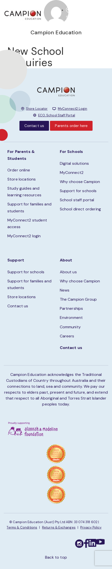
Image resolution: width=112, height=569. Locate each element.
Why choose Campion (80, 181)
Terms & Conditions (22, 527)
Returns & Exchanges (59, 527)
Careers (67, 336)
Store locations (21, 179)
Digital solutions (74, 163)
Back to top (56, 557)
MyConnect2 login (24, 236)
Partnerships (71, 308)
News (65, 290)
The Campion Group (78, 299)
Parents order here (71, 125)
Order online (18, 170)
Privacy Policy (90, 527)
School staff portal (77, 199)
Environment (71, 317)
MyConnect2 (72, 172)
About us (68, 272)
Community (70, 327)
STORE (72, 17)
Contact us (34, 125)
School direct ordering (80, 209)
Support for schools (78, 190)
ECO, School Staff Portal (56, 115)
